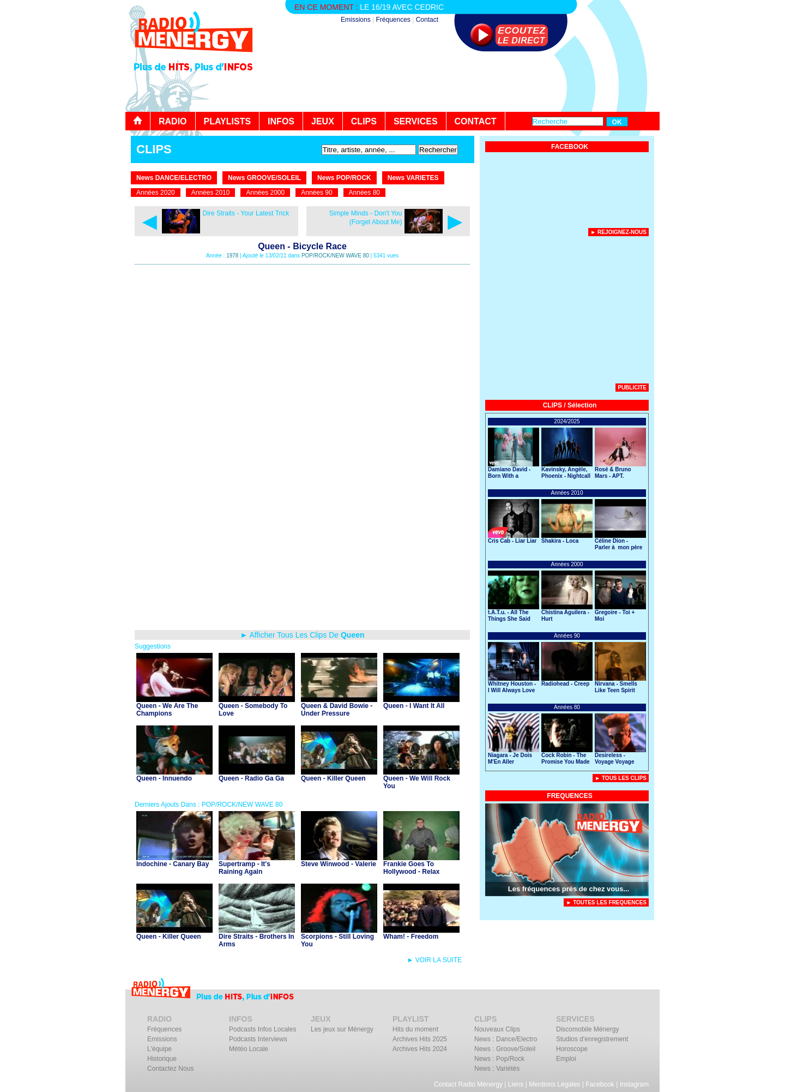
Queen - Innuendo (164, 778)
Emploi (566, 1059)
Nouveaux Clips (497, 1029)
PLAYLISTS (227, 121)
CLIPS (364, 121)
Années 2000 (265, 192)
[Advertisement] (461, 81)
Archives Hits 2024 (419, 1049)
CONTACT (476, 121)
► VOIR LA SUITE (434, 960)
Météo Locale (248, 1049)
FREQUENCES (569, 796)
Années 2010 (210, 192)
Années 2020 (155, 192)
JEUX (322, 121)
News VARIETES (413, 178)
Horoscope (572, 1049)
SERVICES (416, 121)
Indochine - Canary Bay (172, 864)
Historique (162, 1059)
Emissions (356, 19)
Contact (427, 19)
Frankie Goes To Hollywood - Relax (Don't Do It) (411, 871)
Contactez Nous (170, 1068)
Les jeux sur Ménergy (342, 1029)
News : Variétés (497, 1068)
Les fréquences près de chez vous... (569, 889)
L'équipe (159, 1049)
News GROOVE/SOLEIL (264, 178)
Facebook (599, 1084)
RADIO (173, 121)
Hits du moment (415, 1029)
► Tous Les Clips (621, 778)
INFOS (281, 121)
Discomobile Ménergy (587, 1029)
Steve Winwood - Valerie (338, 864)
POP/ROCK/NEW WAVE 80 (335, 256)
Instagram (634, 1084)
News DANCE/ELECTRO (174, 178)
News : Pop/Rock (499, 1059)
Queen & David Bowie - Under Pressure (336, 709)
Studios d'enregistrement (592, 1039)
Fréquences (393, 19)
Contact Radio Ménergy (468, 1084)
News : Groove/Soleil (504, 1049)
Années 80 (364, 192)
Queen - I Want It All (413, 706)
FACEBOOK (569, 147)
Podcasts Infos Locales (262, 1029)
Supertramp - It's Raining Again (244, 867)
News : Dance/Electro (505, 1039)
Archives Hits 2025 (419, 1039)
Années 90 (316, 192)
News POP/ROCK (344, 178)
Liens (516, 1084)
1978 (232, 256)
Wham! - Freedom (410, 936)
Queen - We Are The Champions (167, 709)
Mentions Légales (554, 1084)
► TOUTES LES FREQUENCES (606, 902)
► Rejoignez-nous (618, 232)
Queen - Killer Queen (333, 778)
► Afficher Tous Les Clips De (302, 635)
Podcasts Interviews (258, 1039)
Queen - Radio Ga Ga (251, 778)
